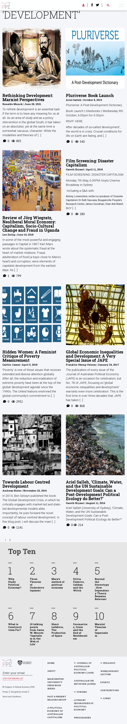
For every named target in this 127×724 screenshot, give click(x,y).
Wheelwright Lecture (109, 673)
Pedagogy (109, 663)
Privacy (5, 692)
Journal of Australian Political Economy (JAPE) (84, 668)
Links (106, 698)
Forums (82, 691)
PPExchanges (82, 717)
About (51, 671)
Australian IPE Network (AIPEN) (85, 682)
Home (51, 663)
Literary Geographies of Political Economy (83, 705)
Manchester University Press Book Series (55, 684)
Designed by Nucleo (19, 692)
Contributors (109, 690)
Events (105, 682)
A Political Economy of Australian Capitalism (55, 712)
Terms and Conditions (11, 697)
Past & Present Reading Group (56, 698)
